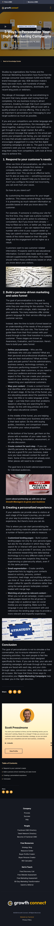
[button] (3, 792)
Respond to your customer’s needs (15, 768)
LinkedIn (10, 743)
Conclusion (7, 779)
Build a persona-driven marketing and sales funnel (20, 772)
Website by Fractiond (27, 917)
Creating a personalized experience (15, 775)
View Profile (14, 751)
